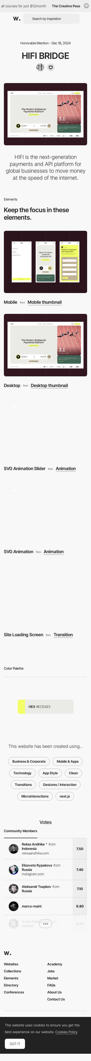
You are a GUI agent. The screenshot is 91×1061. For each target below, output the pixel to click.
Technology (22, 773)
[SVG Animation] (45, 511)
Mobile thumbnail (45, 302)
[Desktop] (45, 345)
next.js (65, 796)
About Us (54, 992)
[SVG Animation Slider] (45, 428)
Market (52, 978)
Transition (63, 635)
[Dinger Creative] (51, 67)
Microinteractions (35, 796)
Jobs (51, 971)
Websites (11, 964)
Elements (11, 978)
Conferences (14, 992)
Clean (73, 773)
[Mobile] (45, 262)
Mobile (10, 302)
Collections (12, 971)
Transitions (23, 784)
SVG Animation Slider (24, 468)
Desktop (12, 385)
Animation (66, 468)
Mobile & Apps (68, 761)
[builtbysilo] (40, 67)
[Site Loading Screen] (45, 594)
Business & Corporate (29, 761)
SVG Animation (18, 551)
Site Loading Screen (23, 634)
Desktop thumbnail (49, 385)
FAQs (51, 985)
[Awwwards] (16, 19)
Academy (54, 964)
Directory (11, 985)
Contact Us (56, 999)
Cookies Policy (66, 1032)
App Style (50, 773)
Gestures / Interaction (59, 784)
